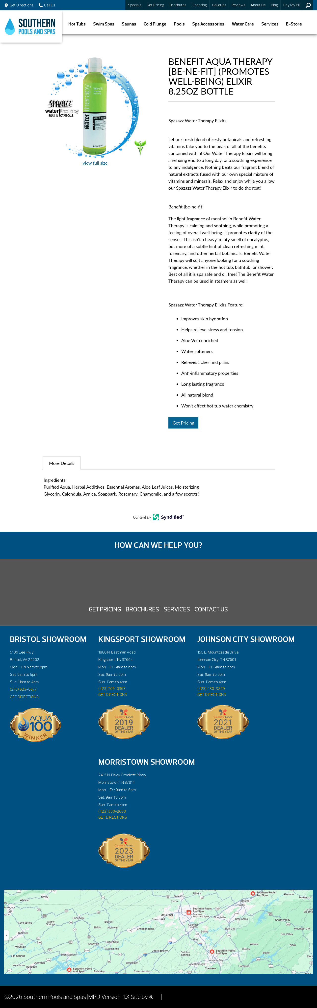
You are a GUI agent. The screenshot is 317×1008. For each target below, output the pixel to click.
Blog (274, 5)
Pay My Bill (291, 5)
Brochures (178, 5)
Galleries (219, 5)
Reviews (238, 5)
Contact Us (211, 609)
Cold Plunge (155, 24)
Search (308, 5)
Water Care (243, 24)
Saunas (129, 24)
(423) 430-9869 (211, 688)
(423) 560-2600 (112, 811)
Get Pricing (155, 5)
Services (270, 24)
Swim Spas (103, 24)
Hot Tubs (77, 24)
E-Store (294, 24)
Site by (142, 997)
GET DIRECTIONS (24, 696)
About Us (258, 5)
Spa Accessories (208, 24)
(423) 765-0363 (112, 688)
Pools (179, 24)
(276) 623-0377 (23, 689)
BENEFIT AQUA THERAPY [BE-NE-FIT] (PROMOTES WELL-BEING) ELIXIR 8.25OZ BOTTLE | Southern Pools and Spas (31, 26)
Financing (199, 5)
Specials (134, 5)
